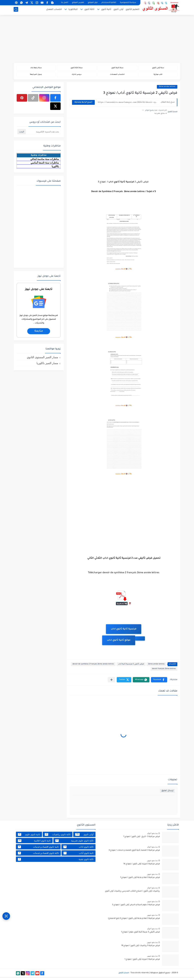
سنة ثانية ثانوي (117, 68)
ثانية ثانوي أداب (79, 854)
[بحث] (16, 10)
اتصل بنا (64, 3)
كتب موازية (158, 75)
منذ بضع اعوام (152, 834)
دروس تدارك (76, 75)
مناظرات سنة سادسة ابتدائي (44, 160)
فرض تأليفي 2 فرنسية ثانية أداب (131, 665)
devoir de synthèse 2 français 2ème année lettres (93, 665)
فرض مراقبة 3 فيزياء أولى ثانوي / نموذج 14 (141, 865)
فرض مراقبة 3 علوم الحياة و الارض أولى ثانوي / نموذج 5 (136, 906)
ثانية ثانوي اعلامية (34, 841)
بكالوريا (55, 167)
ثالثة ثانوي (89, 10)
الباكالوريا (73, 10)
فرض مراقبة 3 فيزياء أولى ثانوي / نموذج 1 (142, 961)
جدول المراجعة (36, 75)
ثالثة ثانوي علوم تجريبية (74, 841)
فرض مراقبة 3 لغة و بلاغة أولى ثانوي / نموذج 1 (140, 879)
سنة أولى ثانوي (158, 68)
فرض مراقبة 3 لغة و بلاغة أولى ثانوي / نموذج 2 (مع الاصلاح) (134, 920)
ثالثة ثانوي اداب (78, 848)
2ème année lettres (167, 88)
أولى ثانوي (118, 10)
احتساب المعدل (54, 10)
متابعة (38, 332)
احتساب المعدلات (117, 75)
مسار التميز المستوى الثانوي (42, 358)
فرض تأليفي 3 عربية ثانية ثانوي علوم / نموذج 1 (140, 933)
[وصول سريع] (6, 913)
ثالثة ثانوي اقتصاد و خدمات (38, 854)
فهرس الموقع (78, 3)
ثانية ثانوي (106, 10)
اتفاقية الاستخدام (109, 3)
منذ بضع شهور (152, 862)
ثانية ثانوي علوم (29, 835)
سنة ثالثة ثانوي (76, 68)
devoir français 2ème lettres (164, 670)
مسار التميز (124, 974)
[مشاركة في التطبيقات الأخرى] (111, 681)
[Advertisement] (97, 39)
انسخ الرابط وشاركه (83, 103)
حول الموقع (93, 3)
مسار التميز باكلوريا (47, 364)
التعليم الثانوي (132, 10)
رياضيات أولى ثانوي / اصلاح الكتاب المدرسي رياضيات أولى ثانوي (132, 892)
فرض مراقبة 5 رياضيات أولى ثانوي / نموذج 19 (140, 947)
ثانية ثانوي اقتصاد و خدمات (38, 848)
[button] (159, 681)
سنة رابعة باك (36, 68)
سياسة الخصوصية (128, 3)
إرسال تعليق (167, 792)
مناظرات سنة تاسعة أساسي (45, 163)
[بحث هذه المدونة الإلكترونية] (43, 133)
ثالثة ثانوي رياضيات (57, 835)
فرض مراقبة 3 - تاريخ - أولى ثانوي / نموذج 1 (141, 838)
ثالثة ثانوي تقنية (56, 860)
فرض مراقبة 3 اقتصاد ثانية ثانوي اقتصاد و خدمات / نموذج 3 (134, 851)
